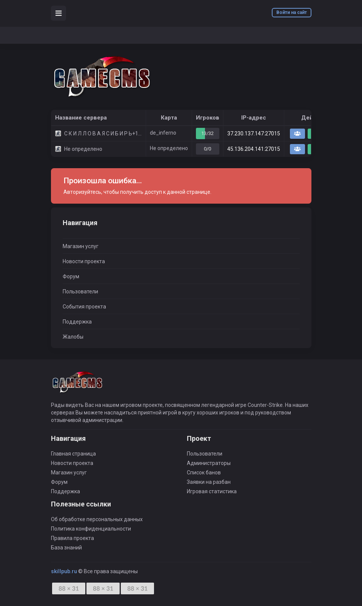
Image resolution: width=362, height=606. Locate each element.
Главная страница (73, 454)
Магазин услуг (81, 246)
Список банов (204, 472)
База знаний (66, 548)
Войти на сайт (291, 12)
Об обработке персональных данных (97, 519)
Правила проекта (72, 538)
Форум (71, 276)
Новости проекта (84, 261)
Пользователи (80, 291)
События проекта (84, 307)
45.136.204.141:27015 (253, 149)
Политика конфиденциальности (91, 529)
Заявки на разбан (209, 482)
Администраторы (209, 463)
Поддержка (77, 322)
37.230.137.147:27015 (253, 133)
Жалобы (73, 337)
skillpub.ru (64, 571)
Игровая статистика (212, 491)
